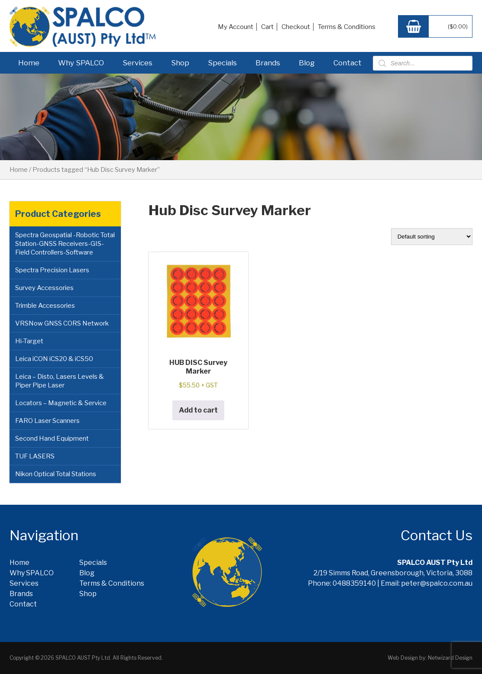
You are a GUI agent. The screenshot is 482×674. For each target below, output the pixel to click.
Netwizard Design (450, 658)
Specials (222, 62)
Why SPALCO (81, 62)
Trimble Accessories (45, 306)
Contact (347, 62)
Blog (307, 62)
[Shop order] (431, 236)
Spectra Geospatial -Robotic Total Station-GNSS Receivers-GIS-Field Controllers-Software (65, 243)
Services (137, 62)
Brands (268, 62)
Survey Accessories (44, 288)
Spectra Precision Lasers (52, 270)
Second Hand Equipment (52, 438)
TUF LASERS (35, 456)
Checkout (295, 27)
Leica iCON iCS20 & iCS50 (54, 359)
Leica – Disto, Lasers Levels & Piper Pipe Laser (59, 381)
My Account (235, 27)
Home (28, 62)
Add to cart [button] (198, 410)
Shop (180, 62)
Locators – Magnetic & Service (61, 403)
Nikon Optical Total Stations (55, 474)
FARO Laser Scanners (47, 421)
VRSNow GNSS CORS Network (62, 323)
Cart (267, 27)
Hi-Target (29, 341)
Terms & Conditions (346, 27)
